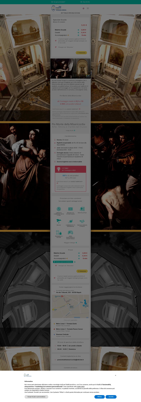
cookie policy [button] (80, 386)
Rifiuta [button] (99, 396)
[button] (115, 375)
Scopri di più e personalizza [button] (36, 396)
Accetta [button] (111, 396)
